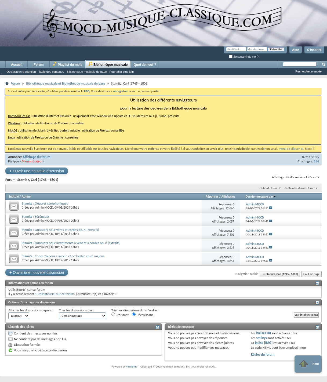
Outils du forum (269, 188)
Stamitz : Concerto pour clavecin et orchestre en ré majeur (63, 256)
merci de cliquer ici (291, 149)
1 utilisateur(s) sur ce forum (54, 294)
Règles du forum (262, 354)
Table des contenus (51, 71)
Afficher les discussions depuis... (31, 310)
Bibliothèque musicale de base (87, 71)
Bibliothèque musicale (108, 64)
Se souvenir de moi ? (244, 56)
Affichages (228, 196)
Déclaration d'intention (21, 71)
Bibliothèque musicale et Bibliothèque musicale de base (65, 83)
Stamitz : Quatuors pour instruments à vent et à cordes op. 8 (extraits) (71, 243)
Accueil (17, 65)
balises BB (263, 333)
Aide (295, 50)
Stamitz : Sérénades (35, 216)
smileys (261, 338)
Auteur (26, 196)
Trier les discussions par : (76, 310)
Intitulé (14, 196)
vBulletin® (132, 366)
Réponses (212, 196)
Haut (308, 364)
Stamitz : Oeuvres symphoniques (45, 203)
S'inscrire (314, 50)
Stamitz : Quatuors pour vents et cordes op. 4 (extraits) (60, 230)
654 (316, 161)
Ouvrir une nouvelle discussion (36, 171)
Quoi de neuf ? (144, 65)
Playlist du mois (67, 64)
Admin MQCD (44, 207)
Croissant (120, 314)
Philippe (14, 161)
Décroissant (142, 314)
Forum (38, 65)
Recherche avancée (308, 71)
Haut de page (311, 274)
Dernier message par (261, 196)
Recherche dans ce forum (300, 188)
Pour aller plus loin (122, 71)
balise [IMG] (263, 343)
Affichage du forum (36, 157)
